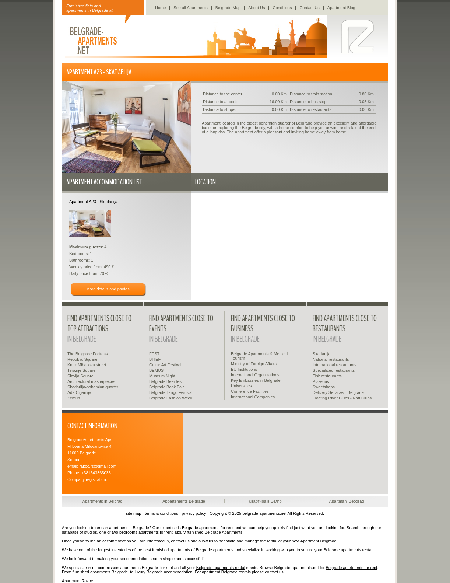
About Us (256, 8)
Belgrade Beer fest (166, 381)
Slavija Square (80, 376)
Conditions (282, 8)
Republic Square (82, 359)
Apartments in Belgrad (102, 501)
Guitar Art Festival (165, 365)
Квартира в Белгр (265, 501)
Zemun (73, 398)
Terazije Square (81, 370)
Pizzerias (321, 381)
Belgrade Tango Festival (171, 392)
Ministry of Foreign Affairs (254, 364)
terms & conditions (161, 513)
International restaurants (334, 365)
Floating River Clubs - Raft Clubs (342, 398)
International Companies (253, 397)
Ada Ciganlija (79, 392)
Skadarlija (321, 354)
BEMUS (156, 370)
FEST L (156, 354)
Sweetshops (324, 387)
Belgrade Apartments (224, 532)
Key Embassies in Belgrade (256, 380)
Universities (241, 386)
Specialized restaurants (334, 370)
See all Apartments (190, 8)
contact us (274, 572)
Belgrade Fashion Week (170, 398)
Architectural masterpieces (91, 381)
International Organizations (255, 375)
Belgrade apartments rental (347, 550)
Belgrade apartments (200, 528)
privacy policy (194, 513)
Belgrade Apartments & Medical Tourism (259, 356)
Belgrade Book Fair (166, 387)
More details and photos (107, 289)
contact (177, 541)
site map (133, 513)
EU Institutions (244, 369)
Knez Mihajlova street (86, 365)
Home (160, 8)
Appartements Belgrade (183, 501)
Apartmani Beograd (346, 501)
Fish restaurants (327, 376)
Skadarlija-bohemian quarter (92, 387)
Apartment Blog (341, 8)
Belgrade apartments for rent (351, 567)
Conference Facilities (250, 391)
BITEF (155, 359)
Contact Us (309, 8)
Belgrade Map (228, 8)
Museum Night (162, 376)
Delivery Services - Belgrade (338, 392)
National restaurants (331, 359)
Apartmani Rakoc (77, 581)
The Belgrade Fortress (87, 354)
